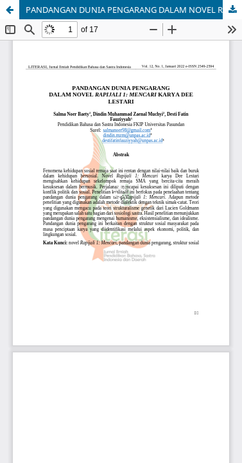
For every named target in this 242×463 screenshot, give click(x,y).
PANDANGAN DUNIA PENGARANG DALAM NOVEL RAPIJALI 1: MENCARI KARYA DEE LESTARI (134, 9)
